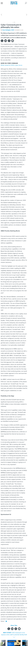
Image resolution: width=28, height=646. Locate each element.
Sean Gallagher (6, 23)
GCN (12, 23)
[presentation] (1, 639)
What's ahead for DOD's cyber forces (11, 58)
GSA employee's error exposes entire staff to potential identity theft (14, 627)
